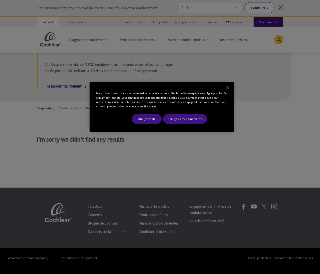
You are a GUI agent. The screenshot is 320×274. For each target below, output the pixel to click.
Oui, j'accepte (147, 119)
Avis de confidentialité (143, 106)
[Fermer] (228, 87)
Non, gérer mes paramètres (185, 119)
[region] (162, 107)
